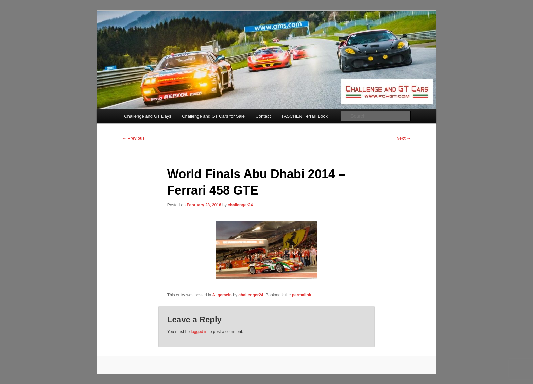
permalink (301, 295)
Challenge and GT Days (147, 116)
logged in (199, 331)
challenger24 (240, 205)
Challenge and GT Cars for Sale (213, 116)
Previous (133, 138)
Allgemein (222, 295)
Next (404, 138)
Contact (263, 116)
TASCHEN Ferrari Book (304, 116)
